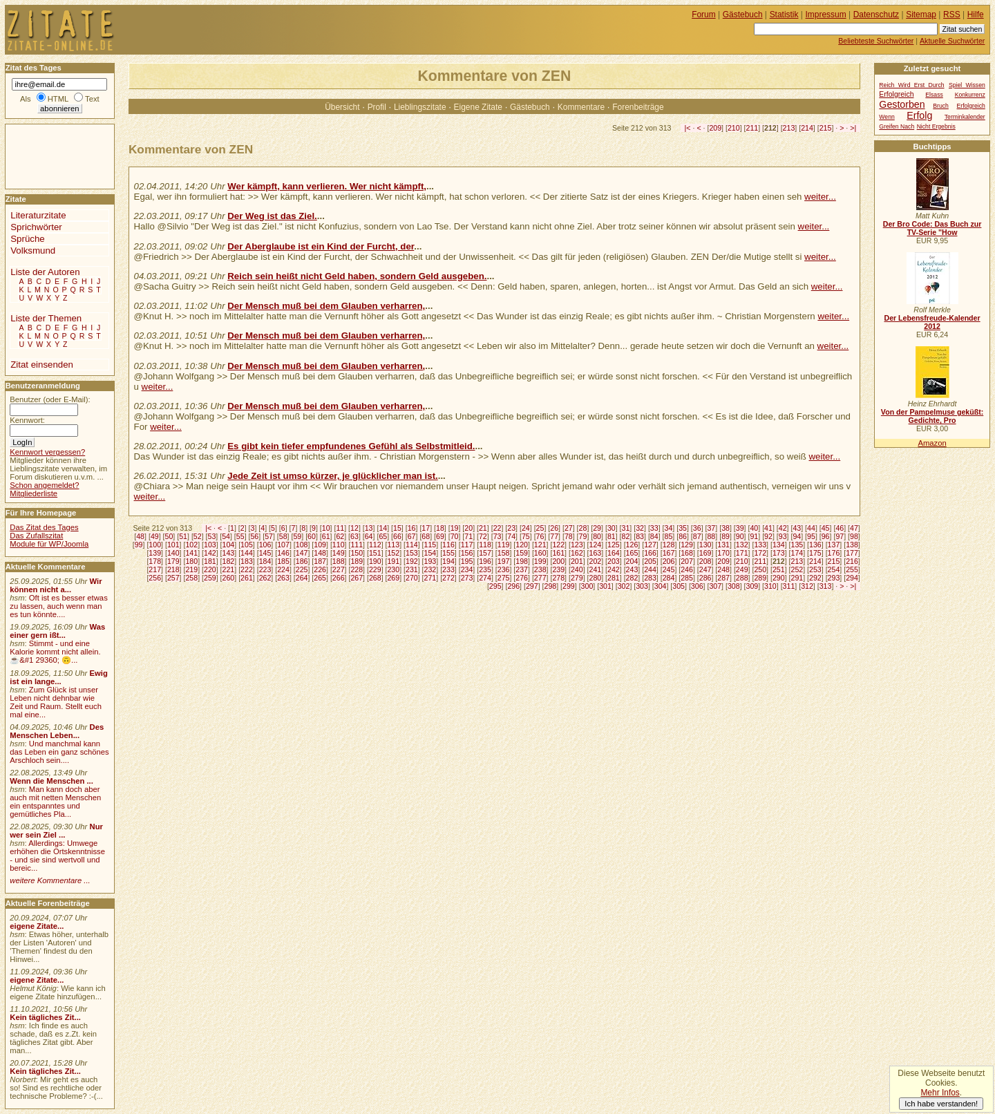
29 (597, 528)
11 (340, 528)
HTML (58, 99)
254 (834, 569)
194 (448, 561)
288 (742, 578)
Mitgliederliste (33, 493)
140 (173, 553)
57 (269, 536)
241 (595, 569)
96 (826, 536)
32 (640, 528)
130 (705, 544)
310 (770, 586)
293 (834, 578)
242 (613, 569)
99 (139, 544)
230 (393, 569)
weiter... (820, 196)
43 (797, 528)
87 (697, 536)
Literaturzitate (38, 215)
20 (468, 528)
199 (540, 561)
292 (815, 578)
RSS (951, 14)
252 (797, 569)
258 (191, 578)
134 (779, 544)
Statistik (784, 14)
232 (430, 569)
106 (265, 544)
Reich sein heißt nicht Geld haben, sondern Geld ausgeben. (356, 276)
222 (246, 569)
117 (467, 544)
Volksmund (32, 250)
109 (320, 544)
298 (550, 586)
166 (650, 553)
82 (626, 536)
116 (448, 544)
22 (497, 528)
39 (740, 528)
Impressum (826, 14)
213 (789, 128)
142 (210, 553)
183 (246, 561)
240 (577, 569)
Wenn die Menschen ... (51, 781)
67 (412, 536)
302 (624, 586)
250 (760, 569)
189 (356, 561)
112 (375, 544)
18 (440, 528)
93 (783, 536)
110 (338, 544)
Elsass (933, 94)
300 (587, 586)
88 (711, 536)
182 (228, 561)
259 (210, 578)
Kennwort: (27, 420)
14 (383, 528)
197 (504, 561)
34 (669, 528)
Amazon (932, 443)
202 (595, 561)
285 (687, 578)
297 (532, 586)
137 (834, 544)
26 (554, 528)
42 (783, 528)
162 (577, 553)
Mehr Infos (939, 1092)
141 (191, 553)
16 (412, 528)
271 (430, 578)
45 (826, 528)
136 (815, 544)
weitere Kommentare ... (50, 880)
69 (440, 536)
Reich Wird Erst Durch (911, 85)
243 (632, 569)
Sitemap (921, 14)
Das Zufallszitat (36, 535)
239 (558, 569)
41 (768, 528)
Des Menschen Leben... (57, 731)
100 (155, 544)
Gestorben (902, 104)
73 (497, 536)
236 (504, 569)
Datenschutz (876, 14)
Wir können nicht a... (56, 585)
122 (558, 544)
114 (412, 544)
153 (412, 553)
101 (173, 544)
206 (669, 561)
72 (483, 536)
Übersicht (342, 107)
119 (504, 544)
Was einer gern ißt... (57, 631)
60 (311, 536)
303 (642, 586)
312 (807, 586)
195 (467, 561)
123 (577, 544)
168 (687, 553)
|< (688, 128)
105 (246, 544)
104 (228, 544)
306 (697, 586)
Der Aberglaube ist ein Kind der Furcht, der (320, 246)
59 (297, 536)
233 (448, 569)
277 (540, 578)
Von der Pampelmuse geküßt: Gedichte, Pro (932, 416)
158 (504, 553)
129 (687, 544)
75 (526, 536)
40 (754, 528)
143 (228, 553)
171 (742, 553)
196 (485, 561)
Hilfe (975, 14)
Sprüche (27, 239)
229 (375, 569)
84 (654, 536)
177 (852, 553)
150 (356, 553)
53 (212, 536)
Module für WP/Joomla (49, 544)
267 (356, 578)
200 (558, 561)
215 (825, 128)
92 (768, 536)
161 (558, 553)
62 (340, 536)
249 (742, 569)
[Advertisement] (47, 155)
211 (752, 128)
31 (626, 528)
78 (569, 536)
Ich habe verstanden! (941, 1103)
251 (779, 569)
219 (191, 569)
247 (705, 569)
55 (240, 536)
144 (246, 553)
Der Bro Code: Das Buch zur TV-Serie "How (932, 228)
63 (354, 536)
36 (697, 528)
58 (283, 536)
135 (797, 544)
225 (302, 569)
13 (369, 528)
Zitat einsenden (41, 364)
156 (467, 553)
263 (283, 578)
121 (540, 544)
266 (338, 578)
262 (265, 578)
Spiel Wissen (967, 85)
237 (521, 569)
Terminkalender (965, 116)
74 (511, 536)
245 (669, 569)
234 (467, 569)
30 (611, 528)
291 (797, 578)
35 (683, 528)
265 (320, 578)
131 (723, 544)
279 (577, 578)
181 (210, 561)
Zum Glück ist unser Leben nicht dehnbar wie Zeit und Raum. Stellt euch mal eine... (56, 702)
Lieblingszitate (420, 107)
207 (687, 561)
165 (632, 553)
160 (540, 553)
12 (354, 528)
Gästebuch (530, 107)
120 (521, 544)
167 (669, 553)
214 (807, 128)
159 (521, 553)
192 (412, 561)
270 (412, 578)
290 (779, 578)
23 (511, 528)
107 (283, 544)
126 (632, 544)
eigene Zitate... (37, 926)
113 (393, 544)
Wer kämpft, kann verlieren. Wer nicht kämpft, (326, 186)
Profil (377, 107)
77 (554, 536)
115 (430, 544)
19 (455, 528)
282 (632, 578)
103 (210, 544)
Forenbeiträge (637, 107)
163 (595, 553)
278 (558, 578)
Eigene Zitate (478, 107)
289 (760, 578)
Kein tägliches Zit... (45, 1017)
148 (320, 553)
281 (613, 578)
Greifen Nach (896, 126)
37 (711, 528)
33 (654, 528)
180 (191, 561)
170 (723, 553)
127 (650, 544)
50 (169, 536)
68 (425, 536)
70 (455, 536)
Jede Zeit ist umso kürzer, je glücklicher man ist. (332, 476)
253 (815, 569)
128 (669, 544)
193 (430, 561)
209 (715, 128)
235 (485, 569)
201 (577, 561)
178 (155, 561)
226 (320, 569)
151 (375, 553)
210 (734, 128)
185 (283, 561)
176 (834, 553)
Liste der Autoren (44, 272)
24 (526, 528)
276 (521, 578)
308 (734, 586)
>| (853, 128)
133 (760, 544)
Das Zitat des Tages (44, 527)
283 (650, 578)
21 (483, 528)
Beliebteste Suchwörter (875, 41)
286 (705, 578)
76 (540, 536)
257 (173, 578)
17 (425, 528)
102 (191, 544)
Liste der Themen (46, 318)
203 (613, 561)
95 (811, 536)
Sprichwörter (35, 227)
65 (383, 536)
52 (197, 536)
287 (723, 578)
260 (228, 578)
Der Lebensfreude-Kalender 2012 (932, 322)
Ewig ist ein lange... (59, 677)
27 (569, 528)
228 (356, 569)
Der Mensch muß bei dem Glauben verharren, (326, 306)
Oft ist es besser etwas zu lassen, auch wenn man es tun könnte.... (59, 606)
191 (393, 561)
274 (485, 578)
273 (467, 578)
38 (725, 528)
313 (825, 586)
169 (705, 553)
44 (811, 528)
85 (669, 536)
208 (705, 561)
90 (740, 536)
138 (852, 544)
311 (789, 586)
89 (725, 536)
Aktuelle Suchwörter (952, 41)
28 (583, 528)
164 (613, 553)
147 (302, 553)
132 (742, 544)
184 (265, 561)
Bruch (941, 105)
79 (583, 536)
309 (752, 586)
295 (495, 586)
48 (140, 536)
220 (210, 569)
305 (678, 586)
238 (540, 569)
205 (650, 561)
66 (397, 536)
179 (173, 561)
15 (397, 528)
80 (597, 536)
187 (320, 561)
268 (375, 578)
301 (605, 586)
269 (393, 578)
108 (302, 544)
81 (611, 536)
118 (485, 544)
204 (632, 561)
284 (669, 578)
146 (283, 553)
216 (852, 561)
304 (660, 586)
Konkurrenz (970, 94)
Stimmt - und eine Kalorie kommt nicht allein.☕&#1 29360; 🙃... (55, 651)
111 (356, 544)
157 (485, 553)
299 (568, 586)
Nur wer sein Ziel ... (56, 830)
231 (412, 569)
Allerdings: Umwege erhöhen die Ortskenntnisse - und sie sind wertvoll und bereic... (57, 855)
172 (760, 553)
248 (723, 569)
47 (854, 528)
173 (779, 553)
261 (246, 578)
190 (375, 561)
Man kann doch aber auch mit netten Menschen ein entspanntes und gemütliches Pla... (55, 801)
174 (797, 553)
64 (369, 536)
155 (448, 553)
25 (540, 528)
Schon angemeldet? (44, 485)
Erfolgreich (896, 94)
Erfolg (919, 115)
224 (283, 569)
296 (513, 586)
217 (155, 569)
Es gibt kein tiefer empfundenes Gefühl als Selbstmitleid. (351, 446)
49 (155, 536)
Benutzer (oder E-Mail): (50, 399)
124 (595, 544)
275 (504, 578)
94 (797, 536)
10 (326, 528)
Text (92, 99)
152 (393, 553)
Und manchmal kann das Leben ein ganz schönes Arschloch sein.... (59, 751)
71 (468, 536)
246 (687, 569)
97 (839, 536)
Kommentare (581, 107)
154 (430, 553)
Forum (704, 14)
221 (228, 569)
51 (183, 536)
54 (226, 536)
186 (302, 561)
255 (852, 569)
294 (852, 578)
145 (265, 553)
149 (338, 553)
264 (302, 578)
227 (338, 569)
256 (155, 578)
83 (640, 536)
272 (448, 578)
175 (815, 553)
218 (173, 569)
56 (254, 536)
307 (715, 586)
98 (854, 536)
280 (595, 578)
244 (650, 569)
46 (839, 528)
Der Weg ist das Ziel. (272, 216)
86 (683, 536)
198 (521, 561)
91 (754, 536)
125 (613, 544)
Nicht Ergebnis (936, 126)
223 (265, 569)
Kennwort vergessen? (47, 452)
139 (155, 553)
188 (338, 561)
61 (326, 536)
